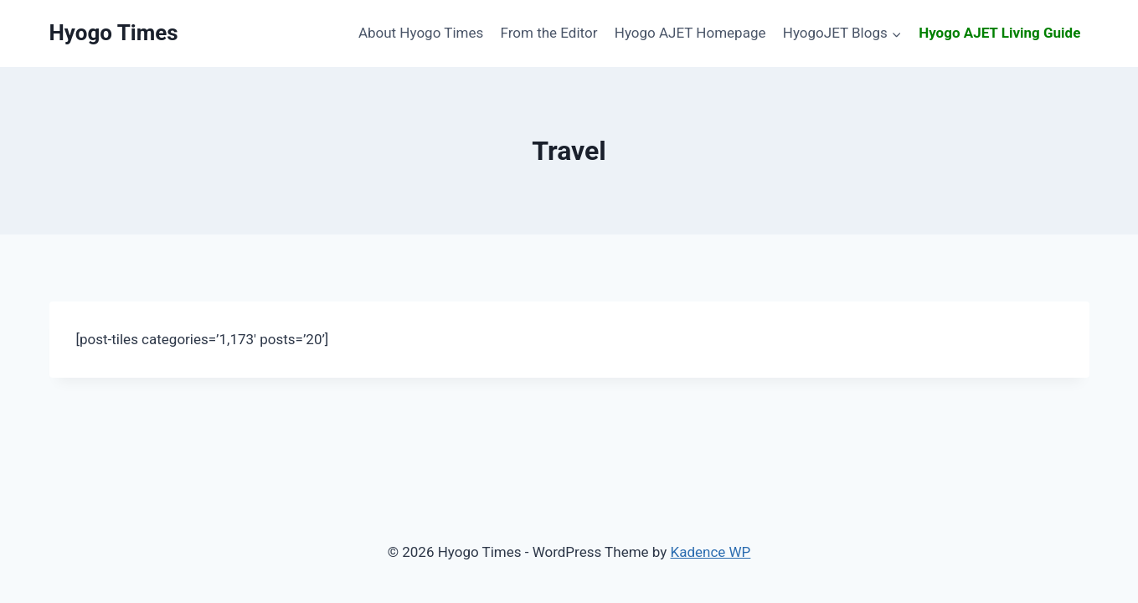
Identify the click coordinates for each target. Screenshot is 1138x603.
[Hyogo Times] (113, 33)
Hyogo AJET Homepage (690, 32)
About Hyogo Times (420, 32)
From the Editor (549, 32)
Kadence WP (711, 552)
